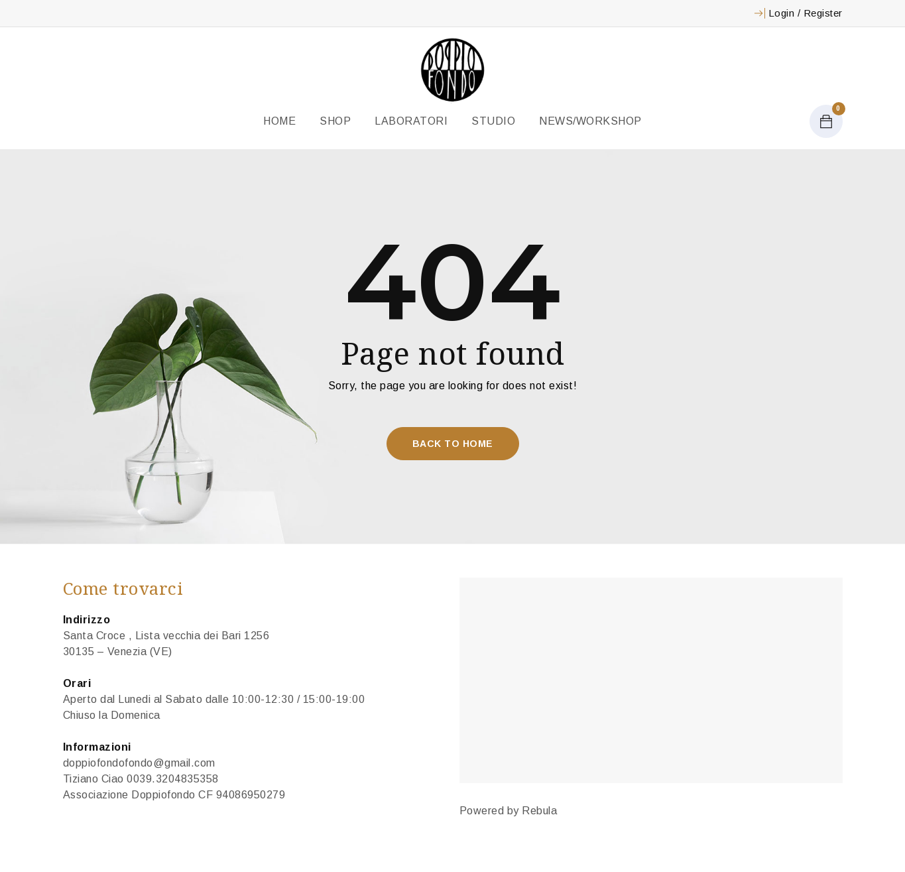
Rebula (539, 810)
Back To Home (452, 443)
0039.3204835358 (173, 778)
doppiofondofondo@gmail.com (139, 763)
